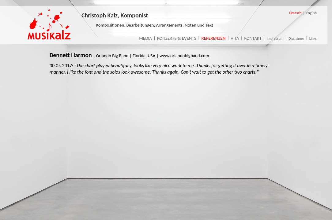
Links (313, 38)
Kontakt (253, 38)
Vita (235, 38)
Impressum (275, 38)
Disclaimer (296, 38)
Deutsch (295, 13)
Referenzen (214, 38)
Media (145, 38)
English (311, 13)
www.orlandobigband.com (184, 55)
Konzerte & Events (176, 38)
